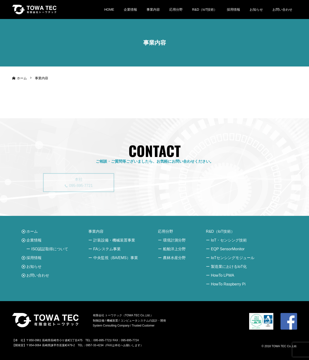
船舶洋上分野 (174, 249)
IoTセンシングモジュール (232, 258)
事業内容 (153, 9)
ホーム (32, 231)
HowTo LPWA (222, 275)
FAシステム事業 (107, 249)
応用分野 (176, 9)
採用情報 (233, 9)
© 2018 (266, 346)
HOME (109, 9)
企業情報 (130, 9)
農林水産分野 (174, 258)
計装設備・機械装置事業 (114, 240)
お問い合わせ (282, 9)
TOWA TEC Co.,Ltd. (284, 346)
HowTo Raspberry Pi (228, 284)
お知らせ (256, 9)
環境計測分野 (174, 240)
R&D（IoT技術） (204, 9)
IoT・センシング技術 (229, 240)
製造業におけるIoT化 (229, 267)
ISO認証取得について (49, 249)
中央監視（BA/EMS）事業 (115, 258)
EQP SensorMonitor (228, 249)
